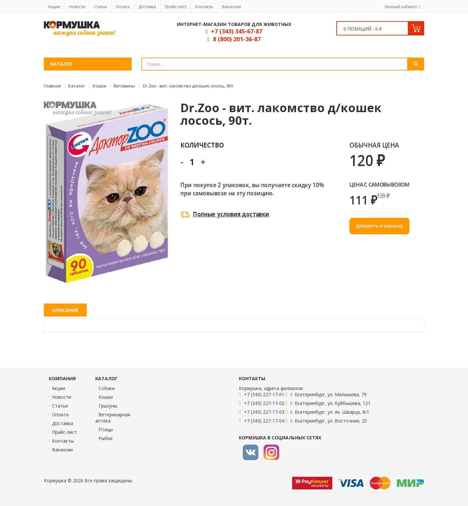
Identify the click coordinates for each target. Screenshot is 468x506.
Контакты (204, 6)
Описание (65, 310)
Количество (202, 144)
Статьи (100, 6)
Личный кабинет (400, 6)
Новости (77, 6)
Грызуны (107, 406)
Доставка (147, 6)
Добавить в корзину (379, 226)
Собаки (106, 388)
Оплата (123, 6)
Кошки (105, 397)
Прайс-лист (176, 6)
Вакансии (231, 6)
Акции (54, 6)
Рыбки (105, 438)
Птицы (105, 429)
